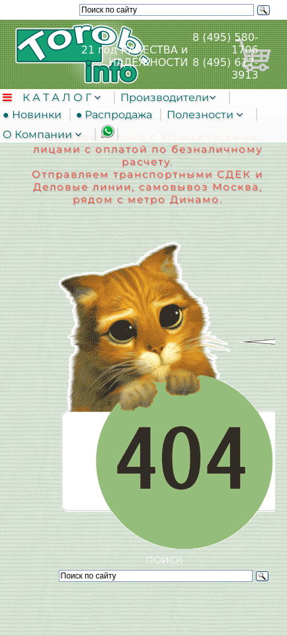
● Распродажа (117, 114)
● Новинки (35, 114)
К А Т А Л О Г (58, 97)
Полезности (201, 114)
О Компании (39, 134)
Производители (164, 97)
